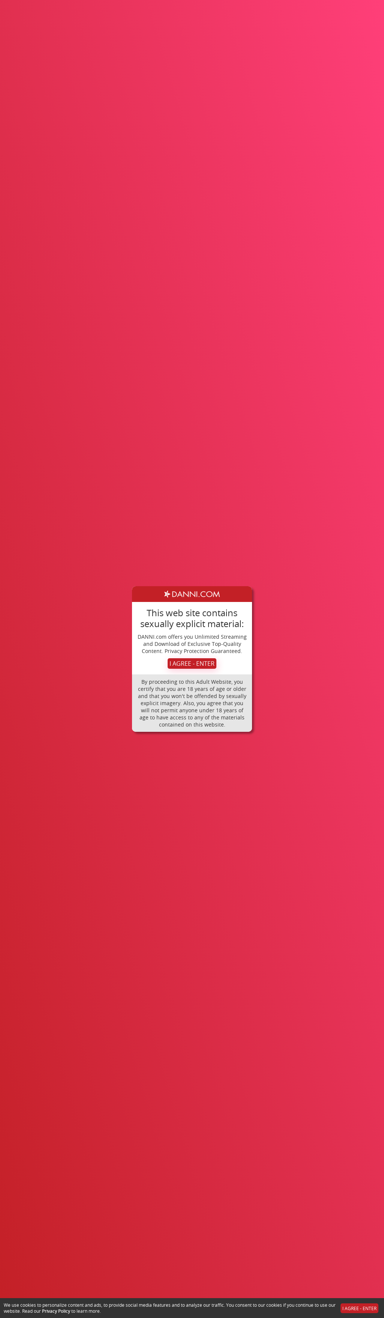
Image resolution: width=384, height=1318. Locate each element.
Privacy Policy (56, 1311)
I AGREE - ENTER (192, 663)
